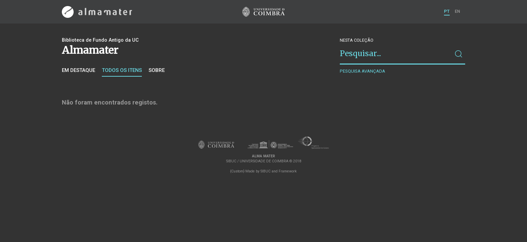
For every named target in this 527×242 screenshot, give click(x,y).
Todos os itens (122, 70)
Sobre (157, 70)
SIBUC (265, 171)
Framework (288, 171)
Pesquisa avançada (362, 71)
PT (447, 11)
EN (457, 11)
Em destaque (78, 70)
